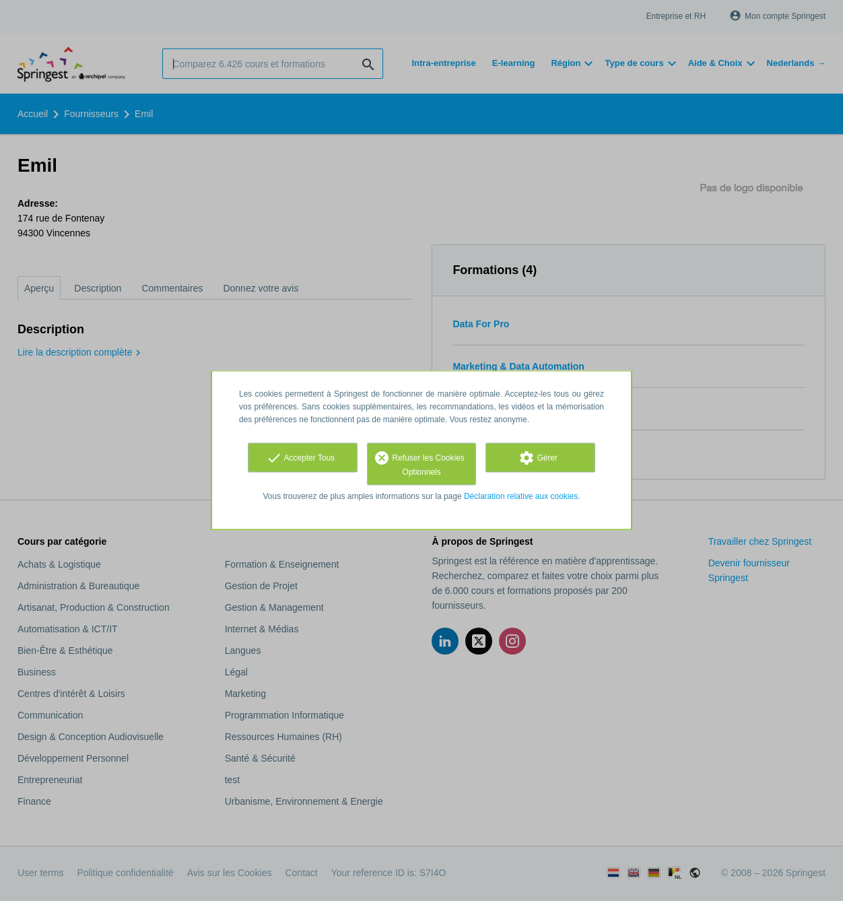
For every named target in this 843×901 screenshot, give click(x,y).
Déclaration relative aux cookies (521, 496)
